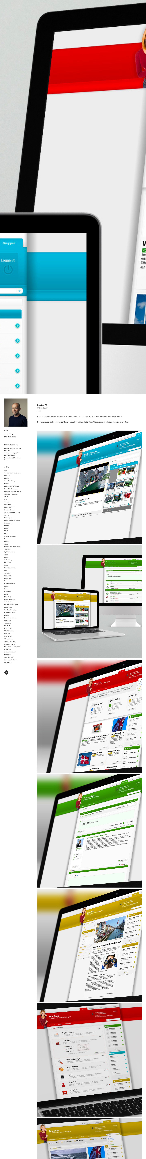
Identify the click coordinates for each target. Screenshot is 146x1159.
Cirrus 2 (6, 502)
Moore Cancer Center (9, 568)
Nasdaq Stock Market (10, 599)
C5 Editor (6, 515)
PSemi (6, 531)
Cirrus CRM (7, 475)
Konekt (6, 594)
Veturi (6, 570)
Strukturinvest (8, 636)
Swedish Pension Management (12, 647)
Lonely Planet (7, 578)
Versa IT (6, 533)
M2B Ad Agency (8, 591)
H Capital (6, 615)
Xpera (5, 470)
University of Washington (11, 604)
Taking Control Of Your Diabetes (12, 473)
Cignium (6, 557)
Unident (6, 539)
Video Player (7, 620)
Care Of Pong (7, 504)
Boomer (6, 528)
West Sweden (7, 575)
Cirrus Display (8, 518)
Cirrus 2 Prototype (9, 510)
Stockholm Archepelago (10, 610)
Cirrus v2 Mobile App (9, 481)
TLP (5, 581)
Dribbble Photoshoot (9, 612)
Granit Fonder (8, 649)
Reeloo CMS (7, 625)
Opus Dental (7, 573)
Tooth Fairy (7, 549)
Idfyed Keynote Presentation (11, 486)
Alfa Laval (6, 496)
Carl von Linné (8, 662)
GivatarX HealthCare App (10, 489)
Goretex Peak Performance (11, 660)
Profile (6, 430)
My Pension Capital (9, 552)
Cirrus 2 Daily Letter (9, 507)
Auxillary (6, 541)
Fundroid (6, 483)
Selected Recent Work (10, 445)
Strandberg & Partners (10, 644)
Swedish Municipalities (10, 618)
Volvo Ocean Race (9, 657)
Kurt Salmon (7, 562)
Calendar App (7, 623)
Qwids (6, 565)
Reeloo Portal (7, 628)
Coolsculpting (8, 560)
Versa (5, 499)
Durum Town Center (9, 583)
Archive (6, 467)
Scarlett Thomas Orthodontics (12, 547)
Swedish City (7, 597)
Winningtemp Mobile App (11, 494)
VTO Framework (8, 639)
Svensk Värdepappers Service (12, 512)
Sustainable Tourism (9, 641)
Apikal (6, 544)
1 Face (6, 554)
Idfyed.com (7, 478)
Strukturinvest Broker (10, 652)
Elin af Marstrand (8, 631)
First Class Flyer (8, 523)
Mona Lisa (7, 633)
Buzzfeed (6, 525)
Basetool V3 (7, 654)
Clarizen (6, 589)
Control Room (8, 607)
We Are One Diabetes (9, 602)
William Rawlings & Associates (12, 520)
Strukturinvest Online (10, 536)
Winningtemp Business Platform (12, 491)
